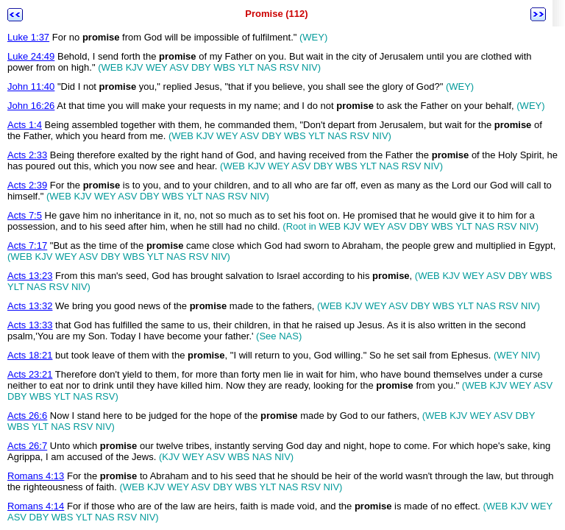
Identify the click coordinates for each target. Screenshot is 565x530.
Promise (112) (276, 13)
